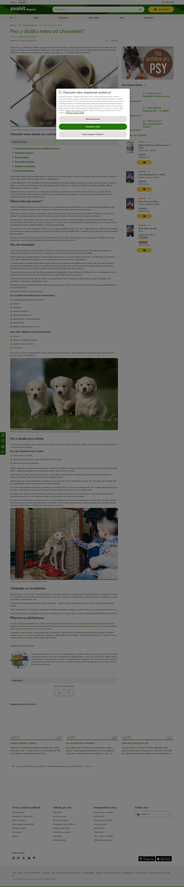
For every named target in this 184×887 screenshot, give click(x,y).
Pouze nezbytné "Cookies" (93, 134)
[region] (93, 114)
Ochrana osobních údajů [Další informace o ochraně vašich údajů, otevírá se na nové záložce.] (75, 113)
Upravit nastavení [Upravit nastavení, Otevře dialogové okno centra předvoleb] (93, 119)
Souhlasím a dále (93, 127)
